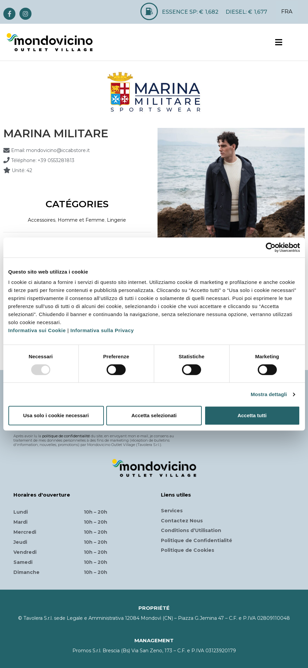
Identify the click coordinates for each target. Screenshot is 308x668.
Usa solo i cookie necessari (56, 415)
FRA (286, 11)
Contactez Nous (182, 521)
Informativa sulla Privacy (102, 330)
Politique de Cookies (187, 550)
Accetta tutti (252, 415)
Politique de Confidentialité (196, 540)
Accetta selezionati (154, 415)
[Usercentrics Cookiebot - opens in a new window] (270, 247)
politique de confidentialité (66, 436)
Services (172, 511)
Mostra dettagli (269, 394)
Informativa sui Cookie (37, 330)
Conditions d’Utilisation (191, 530)
